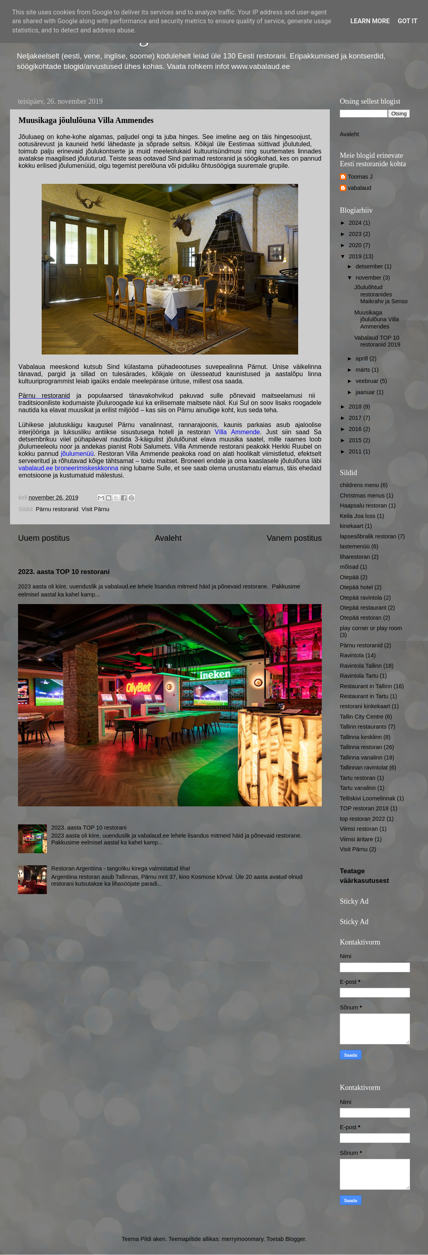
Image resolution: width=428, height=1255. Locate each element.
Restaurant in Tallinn (366, 686)
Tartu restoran (358, 778)
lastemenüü (354, 546)
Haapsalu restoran (363, 505)
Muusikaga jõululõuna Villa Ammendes (376, 319)
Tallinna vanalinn (361, 757)
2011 (356, 451)
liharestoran (355, 557)
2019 (356, 256)
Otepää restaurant (363, 607)
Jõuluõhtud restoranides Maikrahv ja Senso (381, 294)
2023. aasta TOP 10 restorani (64, 572)
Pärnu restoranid (44, 395)
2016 (356, 429)
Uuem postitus (44, 538)
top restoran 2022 (362, 819)
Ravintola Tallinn (361, 666)
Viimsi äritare (356, 839)
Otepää (349, 577)
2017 (356, 418)
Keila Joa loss (358, 516)
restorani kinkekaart (365, 706)
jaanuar (366, 392)
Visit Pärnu (95, 509)
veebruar (368, 381)
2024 (356, 223)
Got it (407, 21)
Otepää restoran (361, 617)
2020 (356, 245)
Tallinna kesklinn (361, 737)
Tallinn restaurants (363, 726)
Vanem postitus (294, 538)
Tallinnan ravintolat (364, 767)
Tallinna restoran (361, 747)
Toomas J (360, 176)
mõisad (349, 567)
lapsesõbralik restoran (368, 536)
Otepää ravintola (361, 597)
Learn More (370, 21)
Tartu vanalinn (358, 788)
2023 (356, 234)
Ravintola (352, 655)
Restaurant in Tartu (364, 696)
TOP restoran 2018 (364, 808)
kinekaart (351, 526)
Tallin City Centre (362, 716)
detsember (370, 266)
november (369, 277)
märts (364, 370)
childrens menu (359, 485)
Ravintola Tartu (359, 676)
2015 (356, 440)
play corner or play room (371, 628)
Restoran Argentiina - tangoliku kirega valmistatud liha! (120, 868)
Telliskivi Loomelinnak (367, 798)
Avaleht (168, 538)
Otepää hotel (356, 587)
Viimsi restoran (359, 829)
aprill (362, 358)
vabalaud (359, 188)
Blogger (295, 1239)
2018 (356, 406)
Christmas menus (362, 495)
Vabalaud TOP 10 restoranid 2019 (377, 341)
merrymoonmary (242, 1239)
